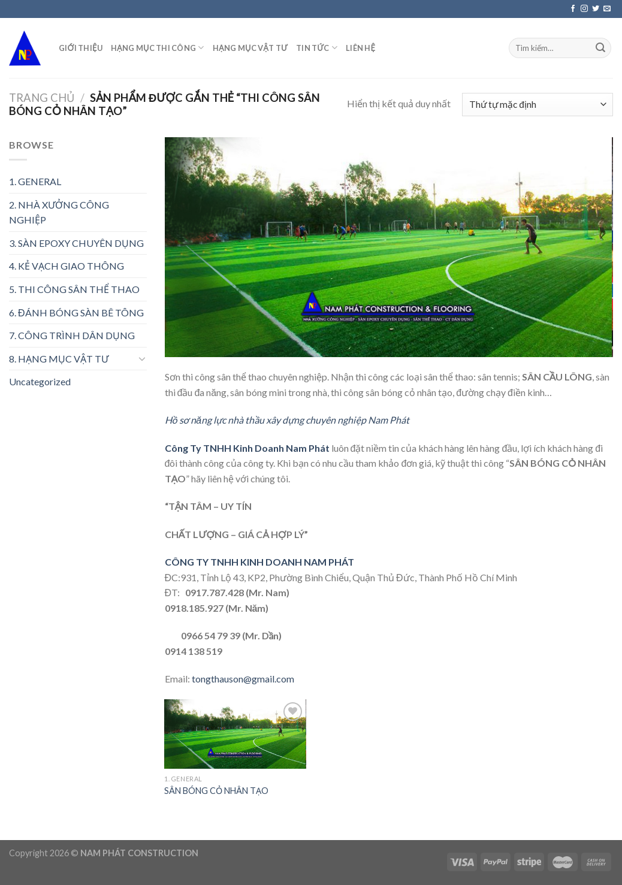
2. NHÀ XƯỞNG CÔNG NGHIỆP (59, 212)
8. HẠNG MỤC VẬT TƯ (58, 358)
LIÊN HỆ (360, 48)
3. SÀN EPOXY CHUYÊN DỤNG (76, 243)
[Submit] (600, 48)
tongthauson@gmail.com (243, 678)
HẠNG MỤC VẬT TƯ (250, 48)
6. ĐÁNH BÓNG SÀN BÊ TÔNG (76, 312)
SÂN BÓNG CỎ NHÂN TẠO (216, 791)
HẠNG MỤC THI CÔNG (157, 47)
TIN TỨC (316, 47)
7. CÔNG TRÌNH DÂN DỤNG (72, 335)
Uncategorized (40, 381)
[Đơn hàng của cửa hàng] (537, 104)
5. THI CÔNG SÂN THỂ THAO (74, 289)
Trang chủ (41, 97)
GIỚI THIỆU (80, 48)
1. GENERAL (35, 181)
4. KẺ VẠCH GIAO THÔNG (66, 265)
